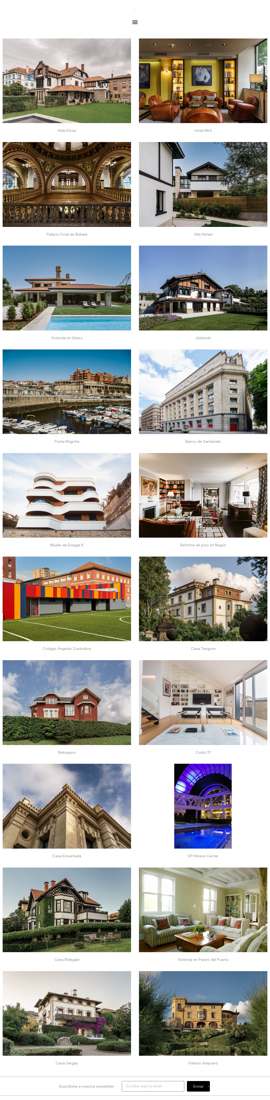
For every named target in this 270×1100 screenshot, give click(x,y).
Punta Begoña (67, 441)
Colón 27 (203, 752)
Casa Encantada (66, 856)
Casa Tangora (203, 648)
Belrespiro (67, 752)
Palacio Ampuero (203, 1063)
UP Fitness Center (203, 856)
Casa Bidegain (67, 959)
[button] (135, 22)
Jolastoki (203, 338)
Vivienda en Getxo (67, 338)
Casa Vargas (67, 1063)
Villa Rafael (203, 234)
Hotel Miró (203, 130)
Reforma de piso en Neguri (203, 545)
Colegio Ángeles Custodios (67, 648)
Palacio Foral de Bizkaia (67, 234)
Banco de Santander (203, 441)
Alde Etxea (66, 130)
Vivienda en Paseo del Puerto (203, 959)
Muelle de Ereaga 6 (66, 545)
